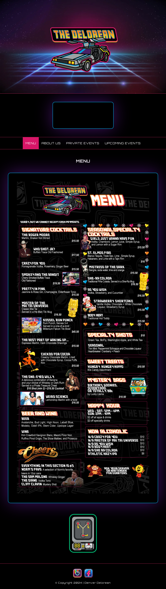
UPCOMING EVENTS (123, 143)
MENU (31, 143)
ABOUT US (51, 143)
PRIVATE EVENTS (82, 143)
